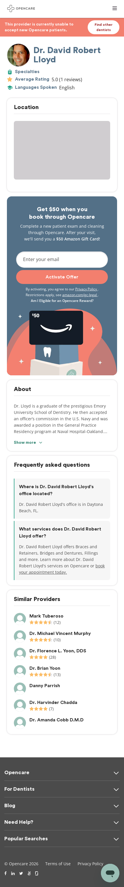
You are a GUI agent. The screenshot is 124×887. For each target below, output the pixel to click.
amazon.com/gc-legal (80, 294)
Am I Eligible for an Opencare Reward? (62, 300)
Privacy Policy (86, 289)
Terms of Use (58, 863)
